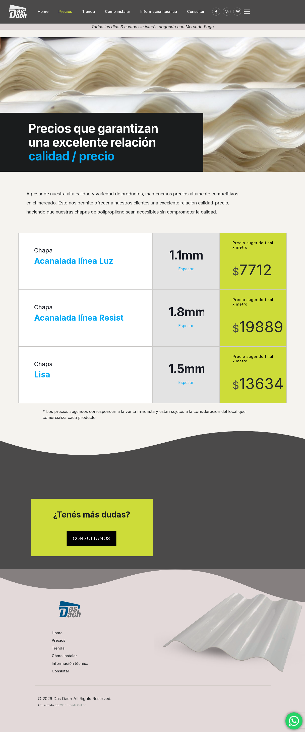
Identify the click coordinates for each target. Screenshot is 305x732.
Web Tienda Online (73, 705)
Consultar (60, 671)
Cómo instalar (64, 655)
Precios (58, 640)
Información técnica (70, 663)
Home (57, 632)
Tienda (58, 648)
